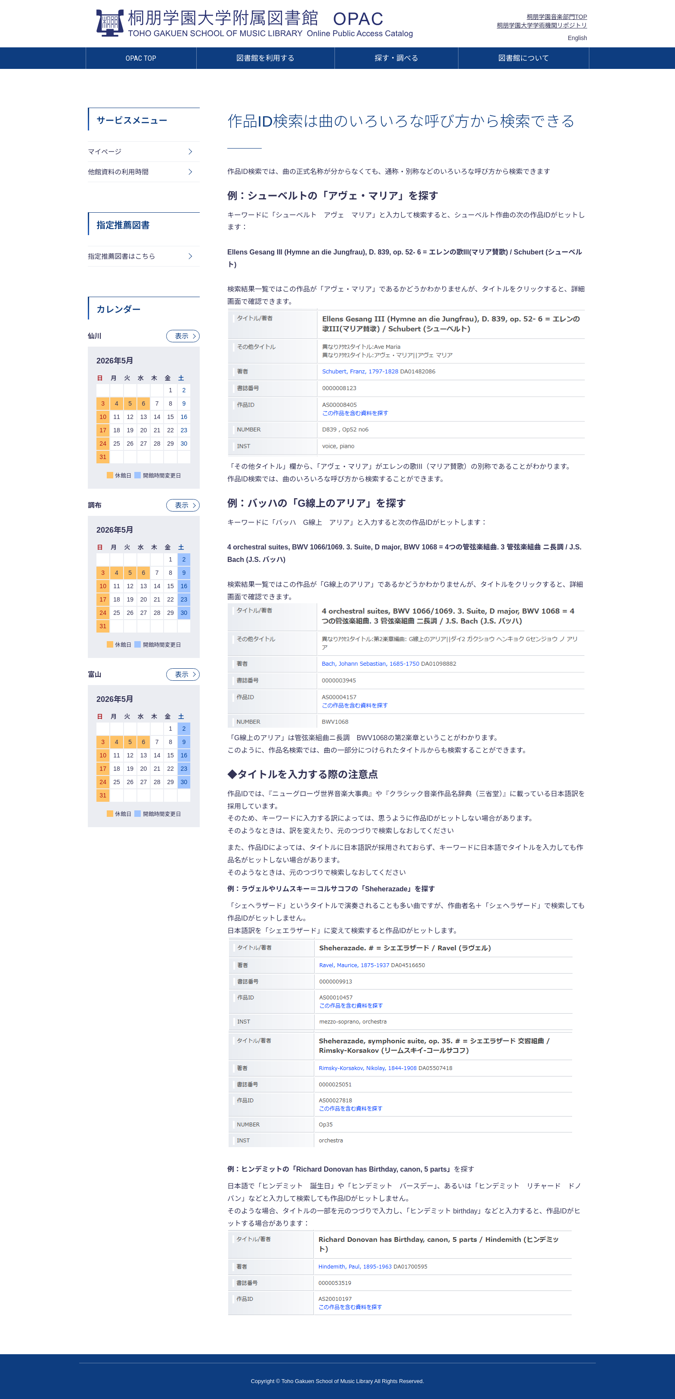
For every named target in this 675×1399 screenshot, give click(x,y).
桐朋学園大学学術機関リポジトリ (542, 25)
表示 (182, 337)
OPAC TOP (141, 58)
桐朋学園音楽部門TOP (556, 16)
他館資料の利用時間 (119, 172)
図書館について (524, 58)
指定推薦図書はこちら (122, 257)
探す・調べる (396, 58)
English (577, 38)
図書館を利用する (265, 58)
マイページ (105, 151)
